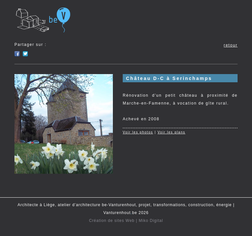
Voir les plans (171, 132)
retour (231, 45)
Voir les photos (138, 132)
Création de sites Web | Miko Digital (126, 220)
